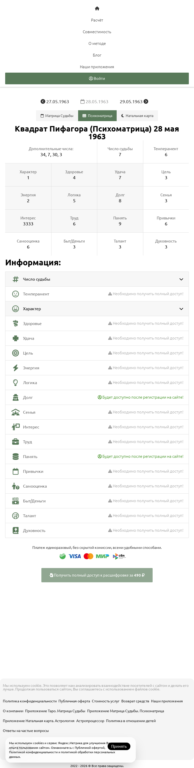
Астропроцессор (90, 721)
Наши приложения (97, 67)
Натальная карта (137, 116)
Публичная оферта (74, 701)
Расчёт (97, 20)
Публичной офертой (90, 747)
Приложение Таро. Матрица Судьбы (55, 711)
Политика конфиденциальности (30, 701)
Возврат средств (135, 701)
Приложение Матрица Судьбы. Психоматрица (125, 711)
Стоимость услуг (106, 701)
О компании (13, 711)
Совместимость (97, 32)
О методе (97, 43)
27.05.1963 (55, 101)
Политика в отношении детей (131, 721)
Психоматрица (97, 116)
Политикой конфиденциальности (33, 752)
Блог (97, 55)
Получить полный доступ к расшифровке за (97, 575)
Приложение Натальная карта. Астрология (38, 721)
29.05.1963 (134, 101)
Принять (119, 746)
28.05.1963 (94, 101)
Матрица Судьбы (57, 116)
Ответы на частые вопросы (26, 731)
